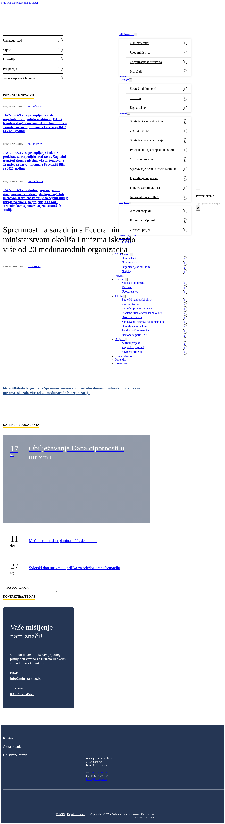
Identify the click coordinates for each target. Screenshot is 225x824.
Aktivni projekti (140, 211)
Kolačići (60, 814)
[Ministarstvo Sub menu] (135, 34)
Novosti (124, 76)
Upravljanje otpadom (144, 178)
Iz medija (34, 266)
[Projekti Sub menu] (130, 202)
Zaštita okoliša (139, 131)
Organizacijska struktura (146, 62)
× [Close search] (198, 208)
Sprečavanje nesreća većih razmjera (153, 168)
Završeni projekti (141, 230)
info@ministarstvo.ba (25, 678)
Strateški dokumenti (143, 88)
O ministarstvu (139, 43)
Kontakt (9, 738)
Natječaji (136, 71)
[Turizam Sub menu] (130, 80)
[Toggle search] (198, 189)
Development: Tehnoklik (144, 817)
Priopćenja (35, 106)
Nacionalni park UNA (144, 197)
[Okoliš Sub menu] (128, 113)
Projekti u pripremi (142, 220)
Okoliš (123, 112)
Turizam (124, 80)
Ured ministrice (140, 52)
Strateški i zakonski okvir (146, 121)
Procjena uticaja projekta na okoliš (152, 150)
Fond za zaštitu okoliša (145, 187)
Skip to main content (12, 2)
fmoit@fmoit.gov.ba (96, 779)
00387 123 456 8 (22, 694)
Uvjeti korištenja (76, 814)
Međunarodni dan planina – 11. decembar (63, 540)
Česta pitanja (12, 746)
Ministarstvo (126, 34)
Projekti (124, 202)
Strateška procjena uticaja (146, 140)
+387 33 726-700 (99, 772)
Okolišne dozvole (141, 159)
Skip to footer (31, 2)
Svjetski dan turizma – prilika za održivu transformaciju (74, 568)
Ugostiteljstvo (139, 107)
